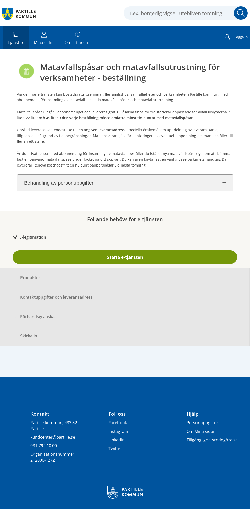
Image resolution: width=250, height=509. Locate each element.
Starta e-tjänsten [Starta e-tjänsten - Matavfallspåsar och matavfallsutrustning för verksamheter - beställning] (125, 257)
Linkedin (116, 440)
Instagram (118, 431)
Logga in (236, 38)
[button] (241, 13)
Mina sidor (44, 37)
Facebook (117, 422)
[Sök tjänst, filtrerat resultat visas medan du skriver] (186, 13)
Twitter (115, 448)
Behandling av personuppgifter (58, 183)
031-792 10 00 (43, 446)
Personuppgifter (202, 422)
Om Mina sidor (201, 431)
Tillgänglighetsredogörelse (212, 440)
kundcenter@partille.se (52, 437)
